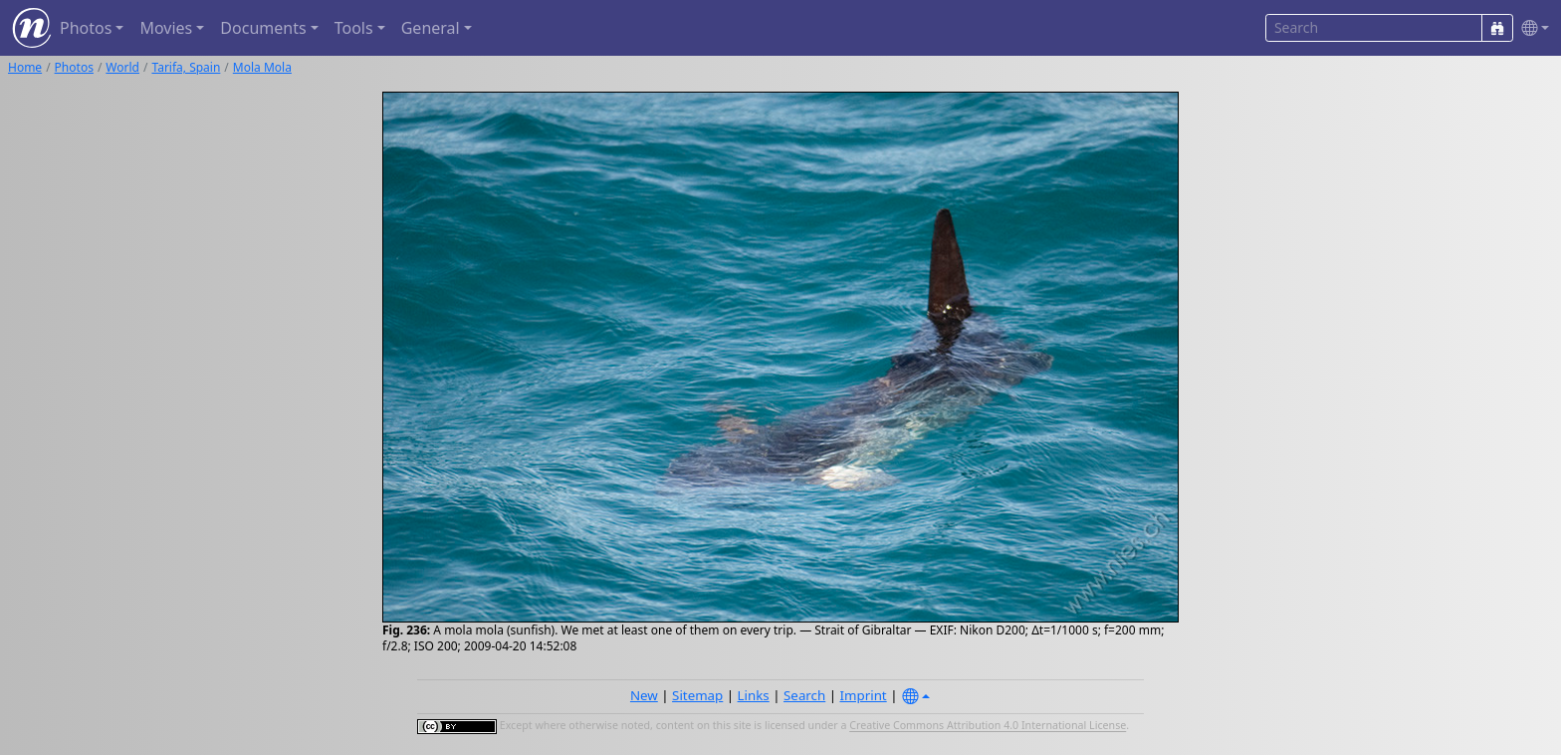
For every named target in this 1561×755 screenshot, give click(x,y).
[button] (1531, 28)
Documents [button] (263, 28)
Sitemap (697, 695)
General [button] (430, 28)
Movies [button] (165, 28)
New (644, 695)
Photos (74, 67)
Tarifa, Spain (185, 67)
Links (754, 695)
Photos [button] (86, 28)
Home (25, 67)
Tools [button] (353, 28)
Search (804, 695)
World (122, 67)
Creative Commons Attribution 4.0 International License (987, 726)
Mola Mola (262, 67)
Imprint (863, 695)
